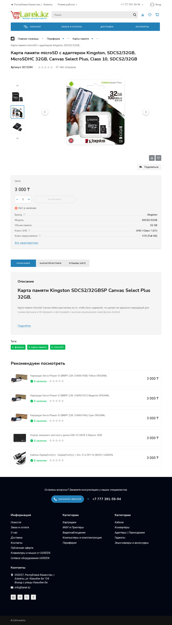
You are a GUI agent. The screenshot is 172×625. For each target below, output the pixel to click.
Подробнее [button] (24, 325)
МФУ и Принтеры (73, 527)
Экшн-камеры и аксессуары (132, 542)
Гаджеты (120, 537)
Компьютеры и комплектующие (82, 537)
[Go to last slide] (17, 85)
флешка (19, 347)
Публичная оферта (22, 547)
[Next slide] (17, 138)
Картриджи (69, 522)
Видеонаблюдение (74, 532)
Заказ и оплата (71, 26)
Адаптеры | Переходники (130, 532)
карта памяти (39, 347)
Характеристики (50, 263)
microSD (58, 347)
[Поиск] (94, 14)
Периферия (70, 542)
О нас (14, 532)
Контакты (142, 26)
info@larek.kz (22, 587)
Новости (16, 522)
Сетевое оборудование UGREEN (30, 558)
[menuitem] (17, 97)
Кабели (119, 522)
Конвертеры (122, 527)
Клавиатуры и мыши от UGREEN (30, 552)
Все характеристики (26, 242)
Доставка (107, 26)
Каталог (32, 26)
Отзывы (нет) (77, 263)
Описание (23, 263)
